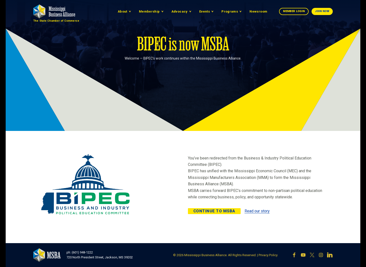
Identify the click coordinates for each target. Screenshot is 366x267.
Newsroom (258, 11)
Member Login (294, 11)
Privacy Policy (268, 255)
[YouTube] (303, 255)
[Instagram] (321, 255)
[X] (312, 255)
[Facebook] (294, 255)
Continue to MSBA (214, 211)
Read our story (257, 211)
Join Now (322, 11)
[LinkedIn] (330, 255)
